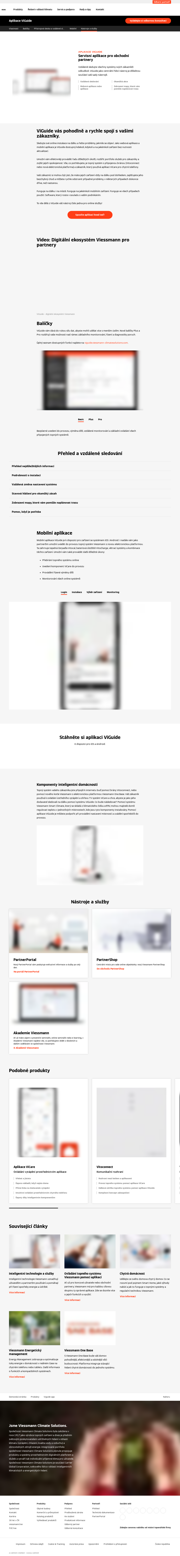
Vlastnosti (13, 28)
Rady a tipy (85, 9)
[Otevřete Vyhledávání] (169, 9)
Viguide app (49, 1397)
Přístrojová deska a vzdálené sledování (49, 28)
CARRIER (35, 1553)
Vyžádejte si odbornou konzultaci (148, 20)
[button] (167, 1396)
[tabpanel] (90, 433)
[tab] (81, 419)
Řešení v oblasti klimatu (40, 9)
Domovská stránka (17, 1397)
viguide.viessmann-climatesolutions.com (106, 342)
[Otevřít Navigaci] (3, 9)
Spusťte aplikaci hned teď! (90, 214)
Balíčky (26, 28)
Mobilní (73, 28)
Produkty (18, 9)
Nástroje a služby (89, 28)
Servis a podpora (66, 9)
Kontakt (100, 9)
